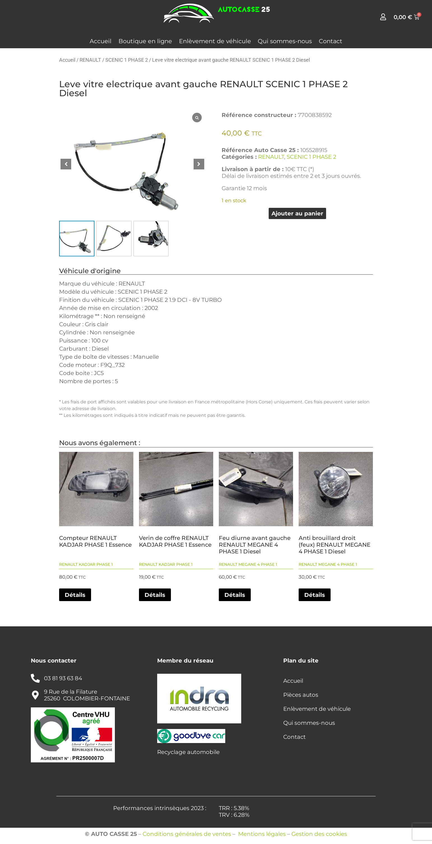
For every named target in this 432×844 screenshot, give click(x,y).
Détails (75, 595)
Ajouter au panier (297, 213)
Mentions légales (262, 834)
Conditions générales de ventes (187, 834)
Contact (330, 41)
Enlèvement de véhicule (215, 41)
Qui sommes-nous (285, 41)
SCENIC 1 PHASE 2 (126, 60)
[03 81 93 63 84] (35, 678)
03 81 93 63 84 (63, 678)
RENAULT (90, 60)
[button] (199, 164)
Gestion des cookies (319, 834)
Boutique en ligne (145, 41)
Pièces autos (300, 694)
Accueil (101, 41)
